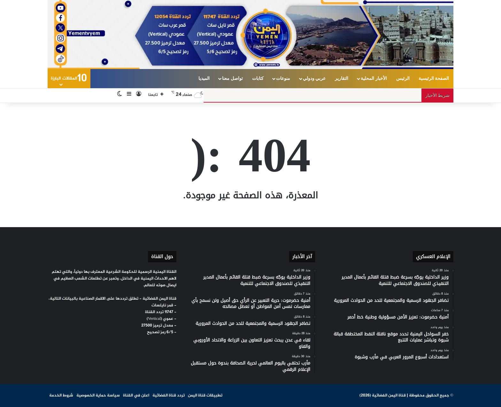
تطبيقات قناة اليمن (205, 395)
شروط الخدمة (61, 395)
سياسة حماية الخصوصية (98, 395)
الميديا (204, 78)
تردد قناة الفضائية (168, 395)
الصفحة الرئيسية (434, 78)
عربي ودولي (314, 78)
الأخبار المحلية (374, 78)
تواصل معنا (232, 78)
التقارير (341, 78)
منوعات (283, 78)
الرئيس (403, 78)
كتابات (258, 78)
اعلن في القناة (136, 395)
